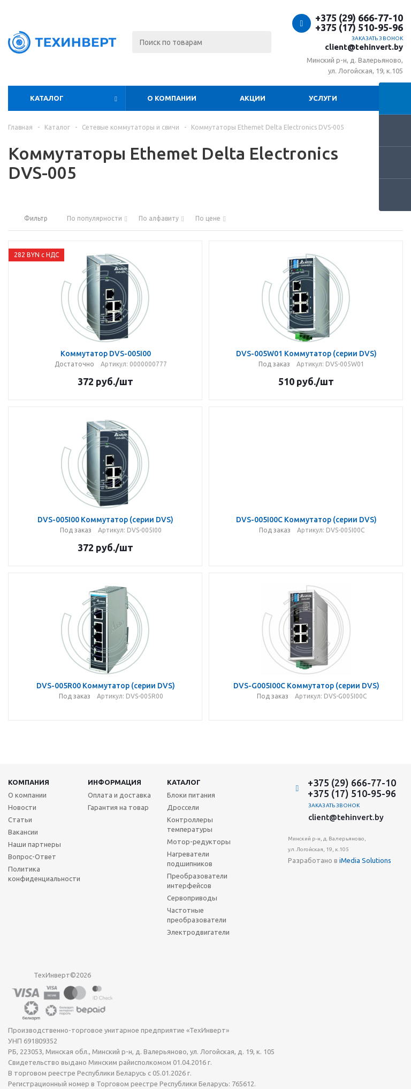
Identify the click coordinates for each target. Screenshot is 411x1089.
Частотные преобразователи (196, 914)
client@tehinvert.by (364, 46)
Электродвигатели (198, 932)
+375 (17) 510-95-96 (359, 27)
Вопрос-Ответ (32, 856)
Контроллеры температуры (190, 824)
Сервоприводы (192, 898)
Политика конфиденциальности (44, 873)
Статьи (20, 819)
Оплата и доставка (119, 795)
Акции (252, 98)
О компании (171, 98)
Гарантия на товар (118, 807)
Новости (22, 807)
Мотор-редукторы (199, 841)
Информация (114, 782)
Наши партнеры (34, 844)
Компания (28, 782)
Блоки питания (191, 795)
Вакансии (23, 832)
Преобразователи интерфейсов (197, 880)
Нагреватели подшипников (189, 858)
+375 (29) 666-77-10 (359, 17)
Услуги (323, 98)
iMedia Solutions (365, 860)
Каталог (47, 98)
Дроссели (183, 807)
